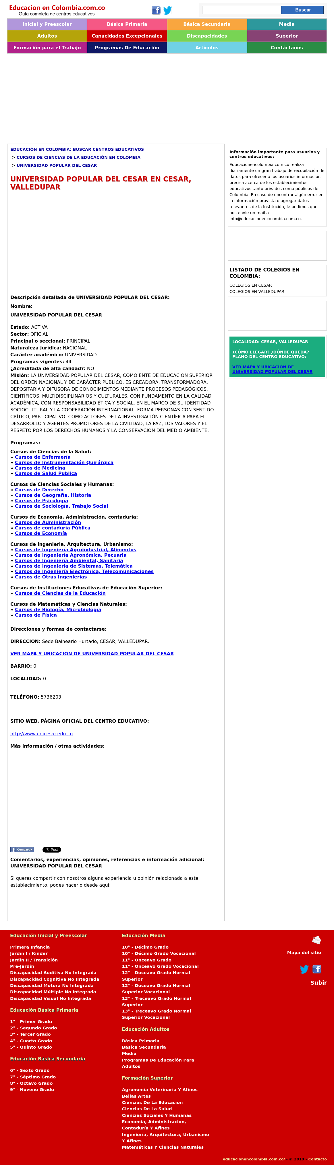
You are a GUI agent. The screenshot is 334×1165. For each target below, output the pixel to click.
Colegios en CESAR (250, 285)
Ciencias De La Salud (147, 1108)
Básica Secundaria (207, 24)
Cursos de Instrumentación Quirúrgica (64, 462)
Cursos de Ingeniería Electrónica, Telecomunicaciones (84, 571)
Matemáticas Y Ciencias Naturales (163, 1147)
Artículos (206, 47)
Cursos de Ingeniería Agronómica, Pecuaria (71, 555)
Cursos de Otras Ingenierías (51, 577)
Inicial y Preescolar (47, 24)
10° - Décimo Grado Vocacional (159, 953)
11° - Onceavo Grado (146, 960)
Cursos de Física (36, 615)
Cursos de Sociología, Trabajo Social (61, 506)
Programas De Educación (127, 47)
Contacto (317, 1159)
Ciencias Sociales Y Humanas (157, 1115)
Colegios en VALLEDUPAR (256, 291)
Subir (318, 983)
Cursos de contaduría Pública (52, 528)
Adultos (47, 36)
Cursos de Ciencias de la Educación (60, 593)
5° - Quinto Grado (31, 1047)
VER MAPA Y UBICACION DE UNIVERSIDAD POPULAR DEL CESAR (92, 653)
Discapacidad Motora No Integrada (52, 985)
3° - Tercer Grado (30, 1034)
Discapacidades (207, 36)
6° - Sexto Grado (30, 1070)
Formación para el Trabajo (47, 47)
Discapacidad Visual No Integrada (50, 998)
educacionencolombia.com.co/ (254, 1159)
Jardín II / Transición (34, 960)
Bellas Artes (136, 1096)
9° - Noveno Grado (32, 1089)
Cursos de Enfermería (43, 457)
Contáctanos (287, 47)
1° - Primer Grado (31, 1021)
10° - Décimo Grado (145, 947)
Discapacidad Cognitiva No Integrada (54, 979)
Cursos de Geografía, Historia (53, 495)
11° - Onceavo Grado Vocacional (160, 966)
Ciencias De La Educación (152, 1102)
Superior (287, 36)
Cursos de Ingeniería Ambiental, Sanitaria (69, 560)
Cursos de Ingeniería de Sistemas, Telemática (74, 566)
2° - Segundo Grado (33, 1028)
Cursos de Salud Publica (46, 473)
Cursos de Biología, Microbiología (58, 609)
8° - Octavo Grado (31, 1083)
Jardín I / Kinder (29, 953)
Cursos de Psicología (41, 500)
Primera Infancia (30, 947)
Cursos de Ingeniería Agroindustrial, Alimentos (75, 549)
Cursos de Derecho (39, 489)
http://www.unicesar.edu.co (41, 733)
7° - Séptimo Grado (33, 1077)
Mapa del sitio (304, 952)
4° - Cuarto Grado (31, 1040)
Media (287, 24)
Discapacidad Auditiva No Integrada (53, 972)
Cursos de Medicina (40, 468)
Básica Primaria (127, 24)
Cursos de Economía (41, 533)
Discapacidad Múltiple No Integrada (53, 991)
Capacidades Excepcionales (127, 36)
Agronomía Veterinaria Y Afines (160, 1089)
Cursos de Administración (48, 522)
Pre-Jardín (22, 966)
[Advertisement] (167, 96)
